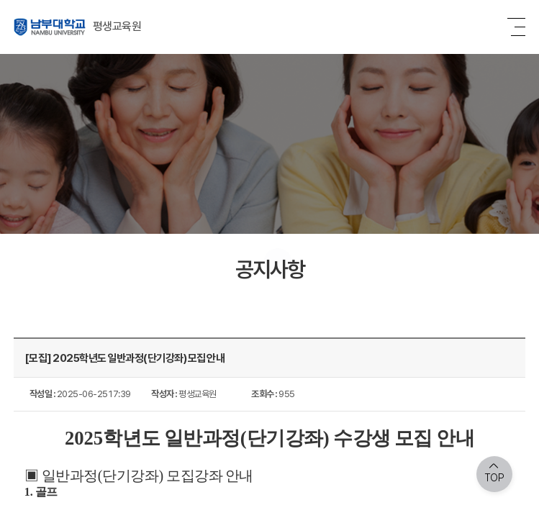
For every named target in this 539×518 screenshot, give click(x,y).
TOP (494, 477)
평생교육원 (78, 27)
